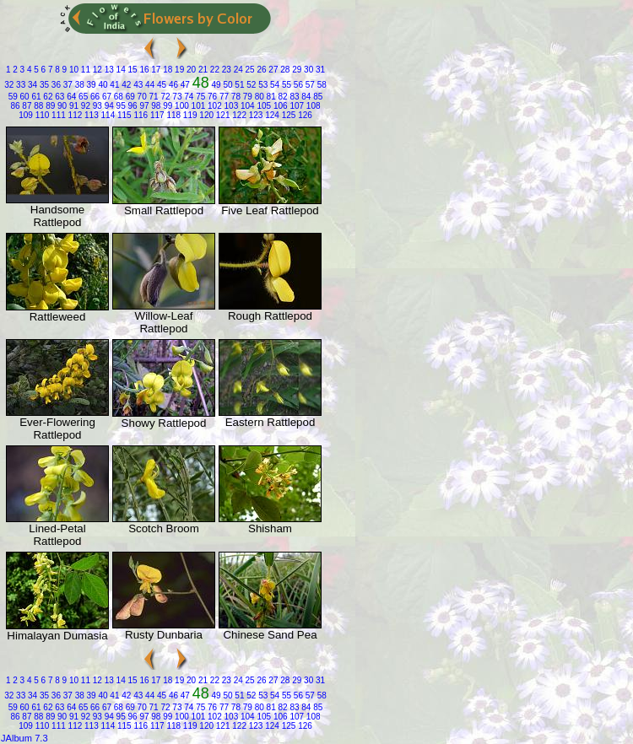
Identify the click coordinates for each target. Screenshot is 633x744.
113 (90, 115)
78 (235, 96)
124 (270, 115)
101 (197, 106)
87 (26, 106)
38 (78, 84)
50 (227, 84)
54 (273, 84)
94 (108, 106)
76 (211, 96)
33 (19, 84)
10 (72, 69)
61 (35, 96)
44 (148, 84)
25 (249, 69)
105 (263, 106)
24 (237, 69)
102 (213, 106)
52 (250, 84)
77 (223, 96)
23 (225, 69)
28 (284, 69)
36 (55, 84)
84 (305, 96)
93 (96, 106)
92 (84, 106)
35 (43, 84)
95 (120, 106)
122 (238, 115)
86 (14, 106)
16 (143, 69)
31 (319, 69)
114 (107, 115)
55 (285, 84)
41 (114, 84)
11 (84, 69)
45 (160, 84)
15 (132, 69)
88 (37, 106)
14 (120, 69)
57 (309, 84)
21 (202, 69)
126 (303, 115)
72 (164, 96)
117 (156, 115)
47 (184, 84)
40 (102, 84)
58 (321, 84)
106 (279, 106)
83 (294, 96)
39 (90, 84)
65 (82, 96)
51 (239, 84)
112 (74, 115)
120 (205, 115)
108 (312, 106)
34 (31, 84)
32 (9, 84)
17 (155, 69)
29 (295, 69)
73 (176, 96)
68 (117, 96)
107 (296, 106)
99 (166, 106)
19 (178, 69)
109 (26, 115)
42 (125, 84)
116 (140, 115)
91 (72, 106)
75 (199, 96)
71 (153, 96)
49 (215, 84)
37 (67, 84)
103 (230, 106)
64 (70, 96)
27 (273, 69)
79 (246, 96)
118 (173, 115)
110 (41, 115)
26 (261, 69)
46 (172, 84)
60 (24, 96)
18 (166, 69)
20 (190, 69)
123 (254, 115)
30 (307, 69)
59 (13, 96)
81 (270, 96)
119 (189, 115)
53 (262, 84)
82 (282, 96)
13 (108, 69)
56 (297, 84)
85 (316, 96)
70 (141, 96)
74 (187, 96)
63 (59, 96)
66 (94, 96)
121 (222, 115)
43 (137, 84)
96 (132, 106)
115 (123, 115)
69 (129, 96)
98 (155, 106)
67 (105, 96)
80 (258, 96)
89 (49, 106)
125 (287, 115)
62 (47, 96)
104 (246, 106)
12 (96, 69)
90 (61, 106)
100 (180, 106)
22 (213, 69)
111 (57, 115)
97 (143, 106)
